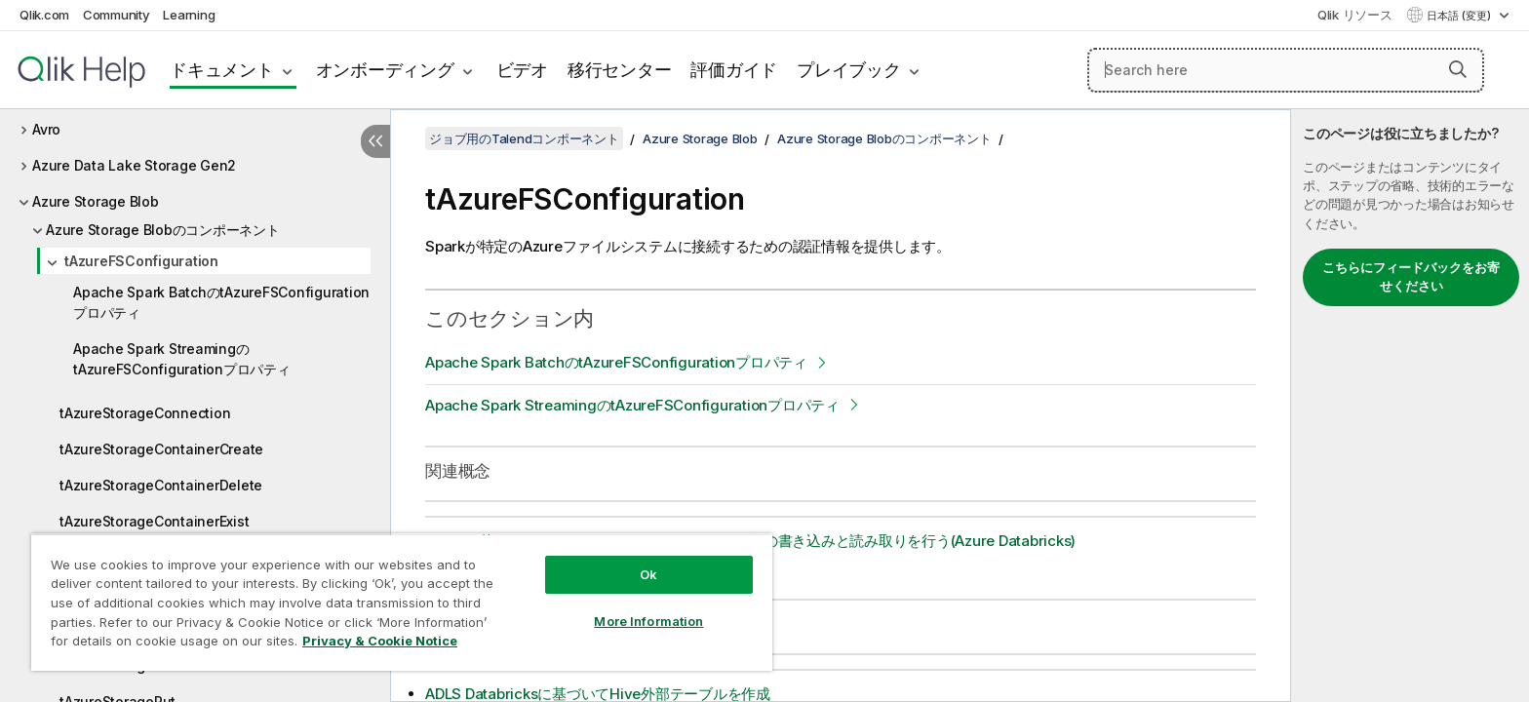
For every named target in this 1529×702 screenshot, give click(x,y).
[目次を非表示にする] (375, 141)
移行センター (620, 69)
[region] (401, 602)
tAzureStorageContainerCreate (161, 449)
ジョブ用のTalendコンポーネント (524, 138)
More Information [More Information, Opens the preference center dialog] (648, 621)
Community (116, 14)
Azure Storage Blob (95, 201)
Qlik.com (44, 14)
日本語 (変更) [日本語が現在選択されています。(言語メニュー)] (1460, 15)
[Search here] (1285, 70)
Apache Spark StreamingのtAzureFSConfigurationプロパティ (182, 358)
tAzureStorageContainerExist (154, 521)
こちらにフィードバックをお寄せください (1411, 276)
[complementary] (1410, 405)
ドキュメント (222, 69)
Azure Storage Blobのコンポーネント (163, 229)
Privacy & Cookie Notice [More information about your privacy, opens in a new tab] (379, 640)
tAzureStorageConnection (144, 413)
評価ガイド (733, 69)
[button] (1457, 69)
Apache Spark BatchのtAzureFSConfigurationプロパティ (221, 302)
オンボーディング (385, 69)
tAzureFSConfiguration (141, 261)
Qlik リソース (1354, 14)
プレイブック (849, 69)
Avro (46, 129)
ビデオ (522, 69)
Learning (189, 14)
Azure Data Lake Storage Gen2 (134, 165)
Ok (648, 574)
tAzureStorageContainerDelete (160, 485)
